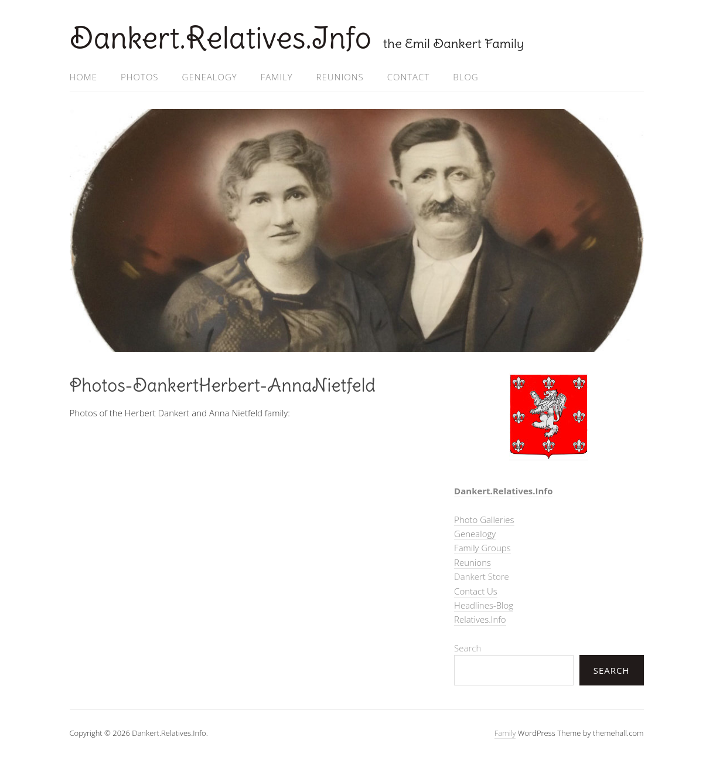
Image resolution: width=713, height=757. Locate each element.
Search (467, 648)
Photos (140, 77)
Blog (465, 77)
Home (83, 77)
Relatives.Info (480, 619)
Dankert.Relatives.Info (220, 37)
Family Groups (482, 548)
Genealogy (209, 77)
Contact (408, 77)
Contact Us (475, 591)
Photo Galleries (484, 519)
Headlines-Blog (483, 605)
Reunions (340, 77)
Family (277, 77)
